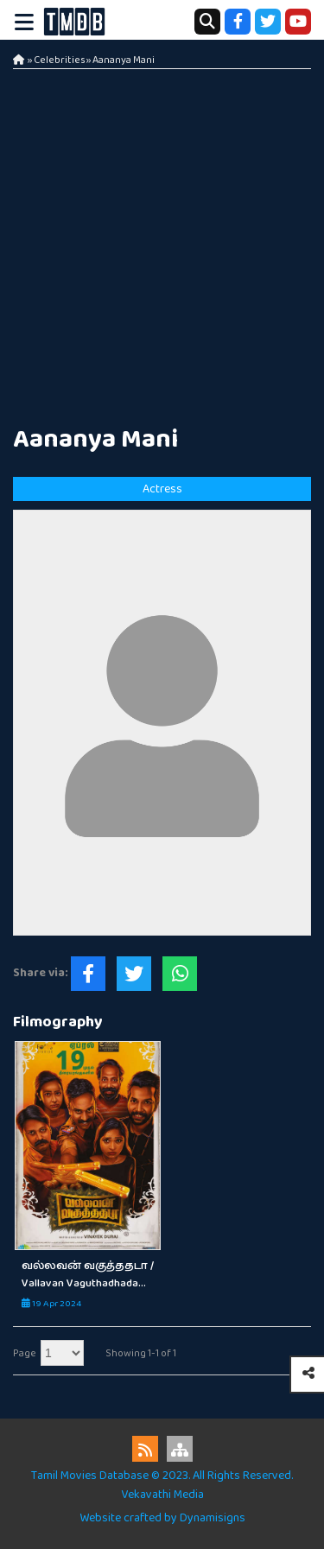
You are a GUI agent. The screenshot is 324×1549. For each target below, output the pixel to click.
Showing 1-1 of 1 (140, 1353)
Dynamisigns (212, 1517)
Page (24, 1353)
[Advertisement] (162, 240)
